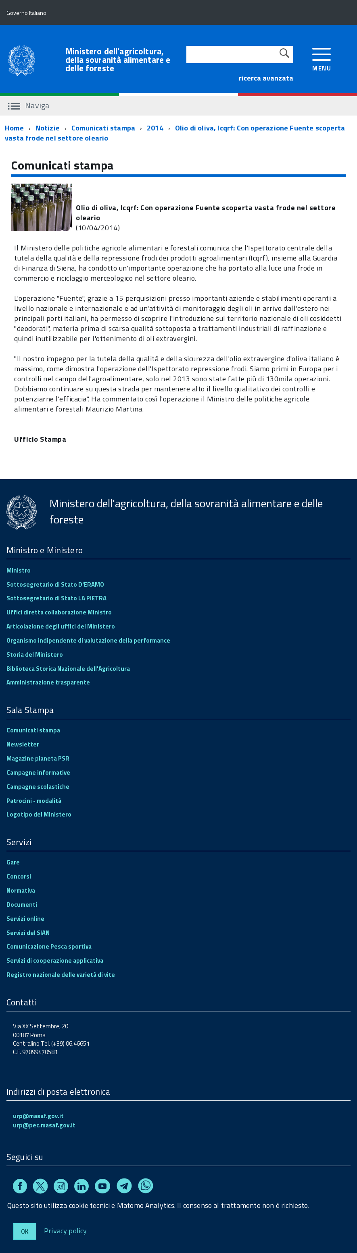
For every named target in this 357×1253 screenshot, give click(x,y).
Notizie (47, 127)
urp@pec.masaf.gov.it (44, 1125)
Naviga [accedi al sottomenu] (29, 105)
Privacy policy (65, 1230)
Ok (25, 1231)
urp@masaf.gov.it (38, 1116)
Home (14, 127)
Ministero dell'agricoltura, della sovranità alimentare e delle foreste (117, 59)
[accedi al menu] (321, 58)
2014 (155, 127)
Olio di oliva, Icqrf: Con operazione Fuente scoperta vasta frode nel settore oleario (175, 133)
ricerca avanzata (266, 77)
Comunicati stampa (103, 127)
